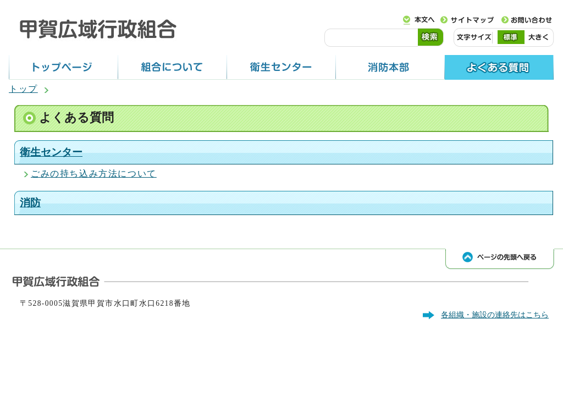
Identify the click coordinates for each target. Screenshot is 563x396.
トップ (23, 89)
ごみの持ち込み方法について (94, 173)
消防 (30, 202)
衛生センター (51, 152)
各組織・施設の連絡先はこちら (495, 314)
